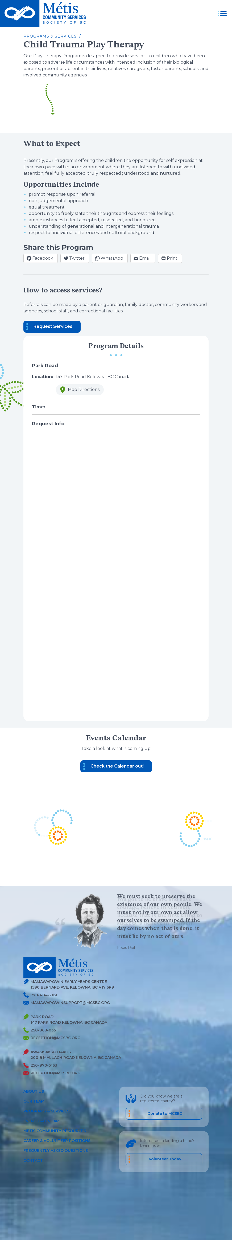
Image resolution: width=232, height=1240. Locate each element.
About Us (33, 1091)
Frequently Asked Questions (55, 1150)
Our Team (33, 1101)
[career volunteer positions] (164, 1159)
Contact (33, 1160)
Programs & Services (46, 1111)
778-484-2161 (40, 995)
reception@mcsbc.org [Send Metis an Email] (51, 1038)
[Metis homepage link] (44, 13)
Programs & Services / (52, 36)
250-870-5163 (40, 1065)
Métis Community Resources (54, 1130)
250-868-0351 (40, 1030)
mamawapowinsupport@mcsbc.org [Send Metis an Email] (66, 1002)
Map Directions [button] (78, 390)
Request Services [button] (53, 326)
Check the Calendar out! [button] (117, 766)
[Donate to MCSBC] (164, 1114)
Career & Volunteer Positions (56, 1140)
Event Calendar (41, 1121)
